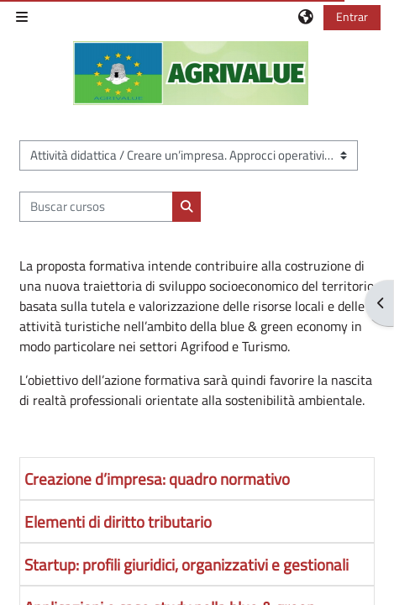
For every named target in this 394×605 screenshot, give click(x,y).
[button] (306, 17)
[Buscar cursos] (96, 207)
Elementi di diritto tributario (118, 521)
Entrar (352, 16)
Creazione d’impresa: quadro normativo (157, 478)
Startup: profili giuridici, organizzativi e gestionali (186, 564)
